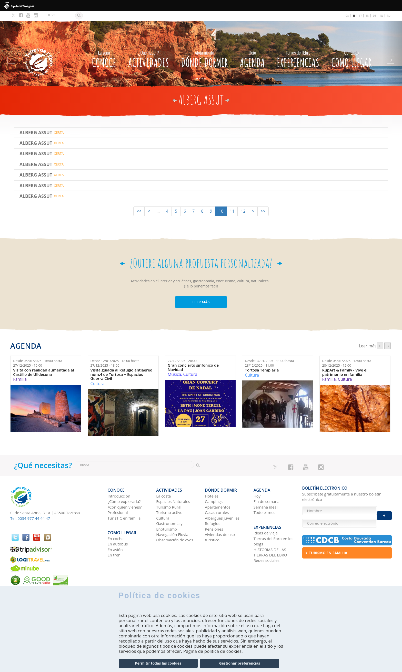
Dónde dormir (204, 47)
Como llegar (351, 47)
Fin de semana (266, 489)
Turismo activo (169, 500)
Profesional (118, 500)
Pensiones (214, 516)
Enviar (384, 513)
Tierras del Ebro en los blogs (273, 527)
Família (20, 369)
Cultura (98, 373)
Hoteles (211, 484)
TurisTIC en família (124, 505)
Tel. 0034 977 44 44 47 (30, 508)
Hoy (257, 484)
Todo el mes (264, 500)
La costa (163, 484)
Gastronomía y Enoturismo (169, 514)
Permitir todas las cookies (158, 663)
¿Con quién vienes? (125, 495)
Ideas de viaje (266, 518)
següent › (387, 336)
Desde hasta (37, 353)
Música (174, 364)
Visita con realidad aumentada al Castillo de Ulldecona (43, 362)
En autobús (118, 529)
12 (243, 201)
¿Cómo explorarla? (124, 489)
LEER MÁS (200, 292)
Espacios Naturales (173, 489)
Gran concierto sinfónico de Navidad (193, 357)
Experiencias (298, 47)
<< (139, 201)
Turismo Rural (168, 495)
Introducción (119, 484)
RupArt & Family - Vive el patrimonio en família (345, 362)
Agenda (252, 47)
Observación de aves (174, 527)
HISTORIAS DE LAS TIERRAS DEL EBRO (270, 538)
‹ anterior (380, 336)
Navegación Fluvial (172, 522)
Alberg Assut (35, 122)
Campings (214, 489)
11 (232, 201)
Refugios (212, 511)
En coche (116, 524)
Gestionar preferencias (239, 663)
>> (263, 201)
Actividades (148, 47)
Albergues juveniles (222, 505)
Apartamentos (217, 495)
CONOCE (104, 47)
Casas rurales (217, 500)
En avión (115, 535)
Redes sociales (266, 546)
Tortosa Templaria (262, 360)
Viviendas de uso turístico (220, 525)
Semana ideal (266, 495)
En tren (114, 540)
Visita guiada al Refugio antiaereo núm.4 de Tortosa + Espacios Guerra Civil (122, 364)
